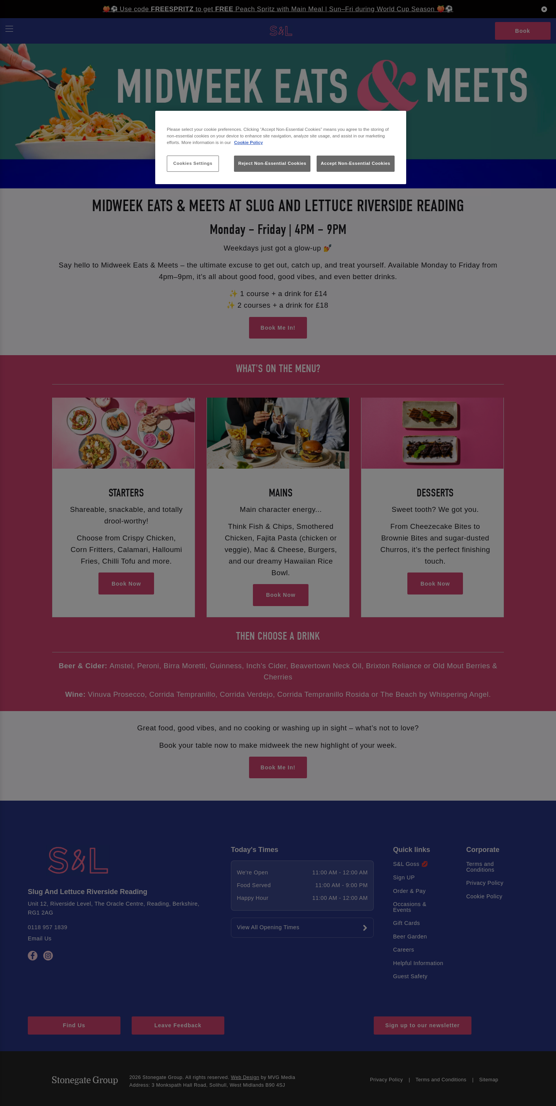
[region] (280, 148)
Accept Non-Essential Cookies (355, 163)
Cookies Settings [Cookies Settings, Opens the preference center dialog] (192, 163)
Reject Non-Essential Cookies (272, 163)
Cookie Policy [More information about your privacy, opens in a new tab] (248, 142)
